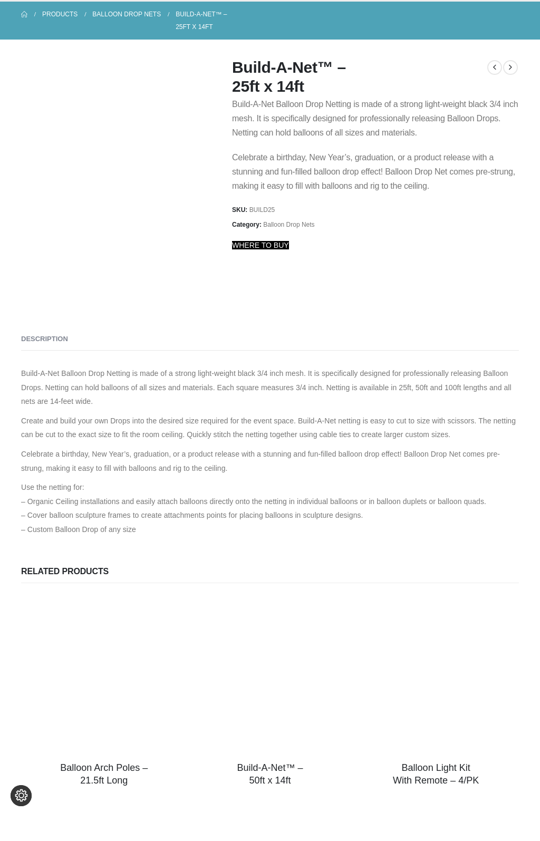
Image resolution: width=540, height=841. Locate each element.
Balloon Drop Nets (288, 224)
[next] (510, 67)
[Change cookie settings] (21, 819)
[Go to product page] (104, 674)
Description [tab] (44, 339)
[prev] (494, 67)
